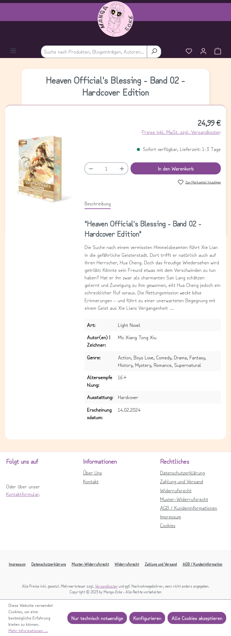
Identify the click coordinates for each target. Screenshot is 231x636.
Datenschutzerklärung (182, 472)
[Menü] (13, 51)
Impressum (170, 516)
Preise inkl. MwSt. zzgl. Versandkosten (181, 131)
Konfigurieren (147, 618)
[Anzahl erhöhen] (122, 168)
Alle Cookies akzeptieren (196, 618)
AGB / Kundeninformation (202, 564)
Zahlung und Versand (181, 481)
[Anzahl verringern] (91, 168)
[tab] (98, 203)
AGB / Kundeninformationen (188, 507)
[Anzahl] (106, 168)
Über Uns (92, 472)
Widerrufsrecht (176, 490)
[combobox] (94, 51)
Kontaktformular (22, 493)
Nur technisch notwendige (97, 618)
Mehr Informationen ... (28, 630)
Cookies (167, 525)
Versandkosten (106, 586)
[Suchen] (154, 51)
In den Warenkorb (176, 168)
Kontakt (91, 481)
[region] (41, 172)
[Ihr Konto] (203, 52)
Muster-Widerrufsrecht (184, 498)
